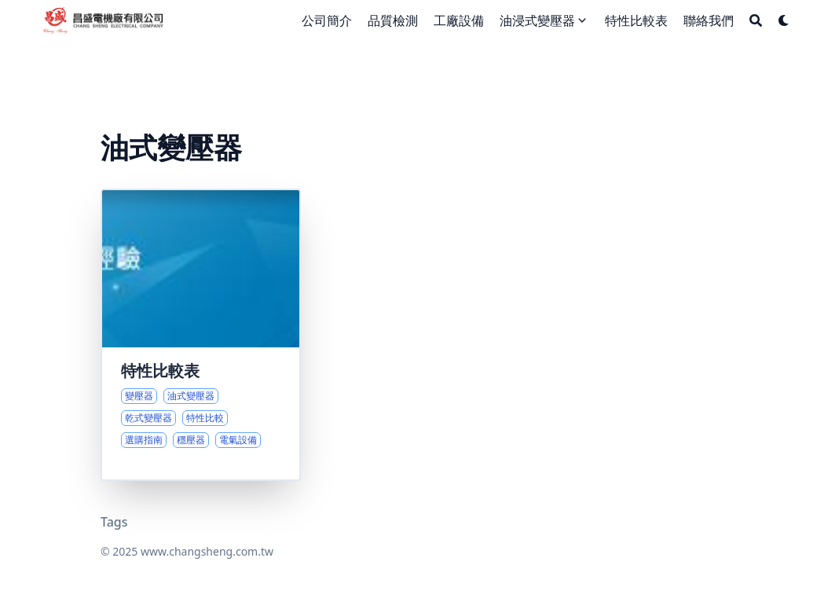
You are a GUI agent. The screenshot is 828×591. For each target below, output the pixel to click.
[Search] (755, 20)
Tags (114, 521)
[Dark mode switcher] (784, 20)
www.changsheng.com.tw (207, 551)
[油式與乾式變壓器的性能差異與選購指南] (200, 334)
